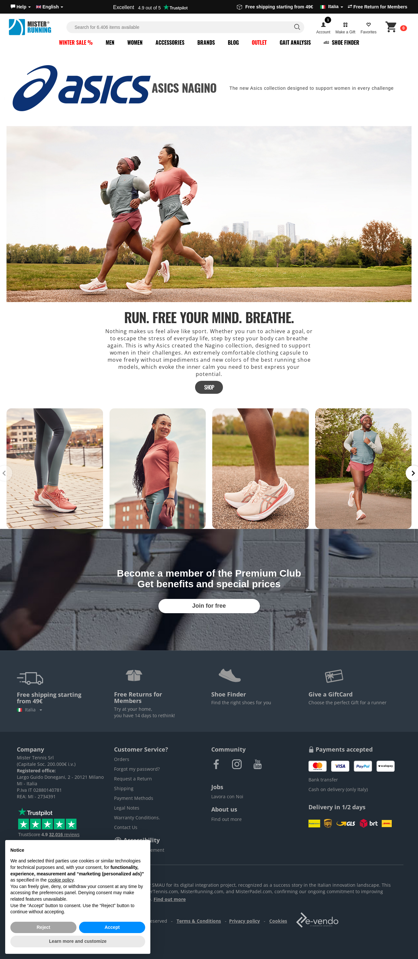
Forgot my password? (137, 769)
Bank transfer (323, 780)
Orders (121, 759)
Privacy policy (244, 921)
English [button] (49, 6)
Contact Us (125, 827)
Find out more (226, 819)
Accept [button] (112, 927)
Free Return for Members (377, 6)
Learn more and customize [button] (77, 941)
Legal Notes (126, 808)
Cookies (278, 921)
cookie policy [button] (61, 880)
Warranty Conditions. (137, 817)
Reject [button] (43, 927)
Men (110, 42)
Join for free (209, 605)
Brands (206, 42)
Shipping (124, 788)
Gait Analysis (295, 42)
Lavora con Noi (227, 796)
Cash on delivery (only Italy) (338, 789)
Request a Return (133, 779)
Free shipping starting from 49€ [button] (290, 7)
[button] (20, 7)
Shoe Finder (341, 42)
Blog (233, 42)
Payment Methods (133, 798)
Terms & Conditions (199, 921)
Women (135, 42)
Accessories (170, 42)
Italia (29, 710)
